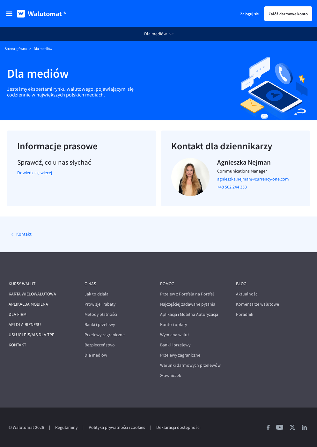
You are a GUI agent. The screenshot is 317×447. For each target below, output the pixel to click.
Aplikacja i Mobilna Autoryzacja (189, 314)
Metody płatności (101, 314)
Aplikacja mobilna (28, 304)
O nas (90, 284)
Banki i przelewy (100, 324)
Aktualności (247, 294)
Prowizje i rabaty (100, 304)
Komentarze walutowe (257, 304)
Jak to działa (96, 294)
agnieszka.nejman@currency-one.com (253, 179)
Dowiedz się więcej (34, 172)
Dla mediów (155, 34)
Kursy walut (22, 284)
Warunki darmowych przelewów (190, 365)
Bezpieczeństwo (100, 345)
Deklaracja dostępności (178, 427)
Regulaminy (66, 427)
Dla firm (17, 314)
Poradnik (244, 314)
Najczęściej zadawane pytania (187, 304)
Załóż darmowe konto (288, 13)
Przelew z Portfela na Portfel (187, 294)
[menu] (9, 13)
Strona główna (16, 48)
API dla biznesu (25, 324)
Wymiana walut (174, 334)
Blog (241, 284)
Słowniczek (170, 375)
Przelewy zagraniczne (105, 334)
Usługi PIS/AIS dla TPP (32, 334)
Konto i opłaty (173, 324)
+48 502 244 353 (232, 187)
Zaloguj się (249, 13)
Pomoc (167, 284)
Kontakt (23, 234)
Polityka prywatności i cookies (117, 427)
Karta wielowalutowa (32, 294)
